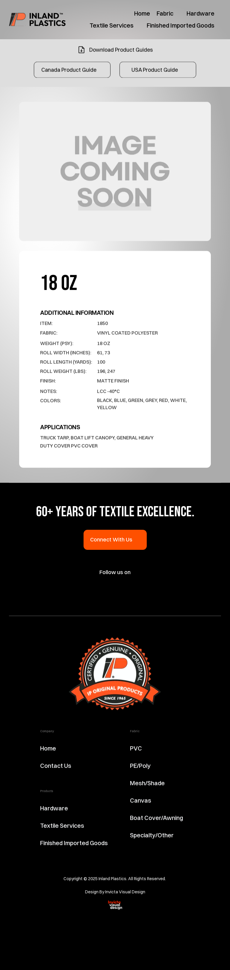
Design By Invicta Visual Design (115, 892)
